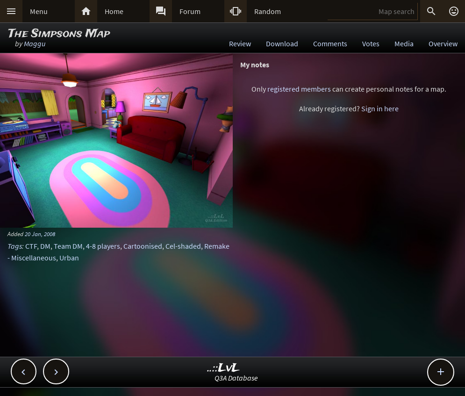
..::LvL (223, 368)
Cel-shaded (183, 246)
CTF (31, 246)
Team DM (68, 246)
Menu (39, 11)
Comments (330, 43)
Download (282, 43)
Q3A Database (236, 377)
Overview (443, 43)
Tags (14, 246)
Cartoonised (142, 246)
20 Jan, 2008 (40, 234)
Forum (189, 11)
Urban (69, 257)
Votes (370, 43)
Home (114, 11)
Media (404, 43)
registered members (299, 89)
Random (267, 11)
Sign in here (380, 108)
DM (45, 246)
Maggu (34, 43)
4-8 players (103, 246)
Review (240, 43)
